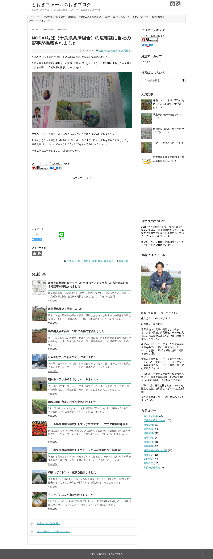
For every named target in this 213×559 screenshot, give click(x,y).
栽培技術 (148, 459)
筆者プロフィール (141, 17)
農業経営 (126, 50)
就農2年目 (103, 50)
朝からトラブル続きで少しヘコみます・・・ (74, 379)
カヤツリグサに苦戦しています (50, 531)
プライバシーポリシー (39, 21)
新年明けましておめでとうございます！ (72, 357)
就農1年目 (149, 424)
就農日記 (72, 17)
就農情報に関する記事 (54, 17)
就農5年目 (149, 442)
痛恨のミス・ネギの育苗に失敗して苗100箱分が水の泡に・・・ (168, 104)
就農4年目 (149, 437)
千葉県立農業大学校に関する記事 (94, 17)
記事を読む (53, 301)
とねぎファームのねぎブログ (61, 4)
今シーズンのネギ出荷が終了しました (70, 494)
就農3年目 (149, 433)
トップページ (35, 17)
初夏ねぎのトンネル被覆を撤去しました (72, 472)
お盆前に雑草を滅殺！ (45, 523)
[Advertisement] (57, 200)
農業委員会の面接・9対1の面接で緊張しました (76, 331)
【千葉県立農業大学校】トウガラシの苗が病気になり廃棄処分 (85, 450)
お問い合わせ (158, 17)
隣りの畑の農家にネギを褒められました (72, 401)
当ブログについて (121, 17)
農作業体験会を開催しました (65, 308)
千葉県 (70, 261)
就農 (77, 261)
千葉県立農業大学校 (154, 420)
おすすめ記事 (151, 416)
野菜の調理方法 (152, 467)
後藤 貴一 (125, 261)
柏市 (94, 261)
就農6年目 (149, 446)
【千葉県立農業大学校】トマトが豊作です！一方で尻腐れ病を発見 (88, 424)
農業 (100, 261)
